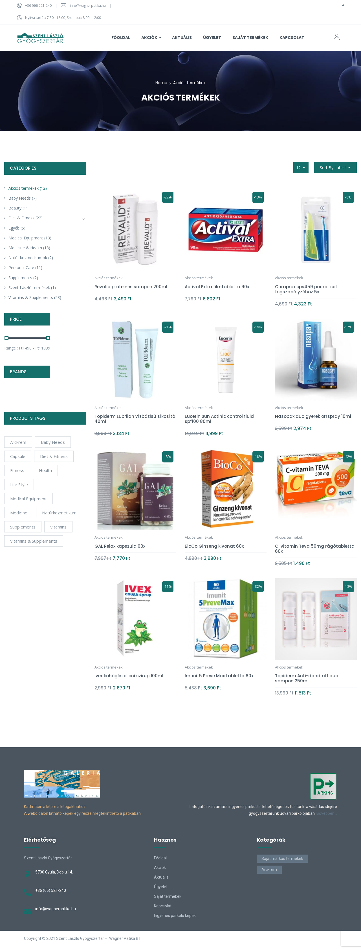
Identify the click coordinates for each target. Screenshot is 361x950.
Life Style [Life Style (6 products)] (19, 484)
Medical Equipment (25, 238)
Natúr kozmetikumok (27, 257)
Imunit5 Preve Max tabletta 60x (219, 676)
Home (161, 83)
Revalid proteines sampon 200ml (130, 287)
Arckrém (269, 869)
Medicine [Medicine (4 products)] (18, 513)
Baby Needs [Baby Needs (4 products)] (53, 442)
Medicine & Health (25, 247)
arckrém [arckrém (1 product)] (18, 442)
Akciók (160, 867)
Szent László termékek (29, 287)
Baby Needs (19, 198)
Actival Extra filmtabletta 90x (217, 287)
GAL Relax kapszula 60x (119, 546)
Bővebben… (326, 813)
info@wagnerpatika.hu (88, 5)
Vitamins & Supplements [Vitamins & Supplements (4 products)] (33, 541)
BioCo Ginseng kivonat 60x (214, 546)
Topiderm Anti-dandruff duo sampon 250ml (306, 678)
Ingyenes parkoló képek (175, 915)
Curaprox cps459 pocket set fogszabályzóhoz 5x (306, 289)
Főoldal (160, 858)
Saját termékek (167, 896)
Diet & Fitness (21, 217)
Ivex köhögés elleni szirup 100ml (128, 676)
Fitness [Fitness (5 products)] (17, 470)
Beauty (14, 208)
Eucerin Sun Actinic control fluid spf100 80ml (219, 418)
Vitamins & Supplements (30, 297)
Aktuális (161, 877)
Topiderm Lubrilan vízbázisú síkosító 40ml (134, 418)
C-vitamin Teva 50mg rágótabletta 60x (315, 548)
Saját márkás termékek (282, 858)
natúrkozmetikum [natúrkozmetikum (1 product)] (59, 513)
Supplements (20, 277)
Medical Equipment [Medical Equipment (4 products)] (28, 498)
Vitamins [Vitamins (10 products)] (58, 527)
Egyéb (13, 228)
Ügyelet (161, 887)
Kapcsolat (162, 906)
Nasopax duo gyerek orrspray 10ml (313, 416)
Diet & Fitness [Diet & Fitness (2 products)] (54, 456)
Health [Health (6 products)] (45, 470)
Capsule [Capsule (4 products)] (17, 456)
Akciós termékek (23, 188)
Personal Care (21, 267)
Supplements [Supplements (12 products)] (23, 527)
